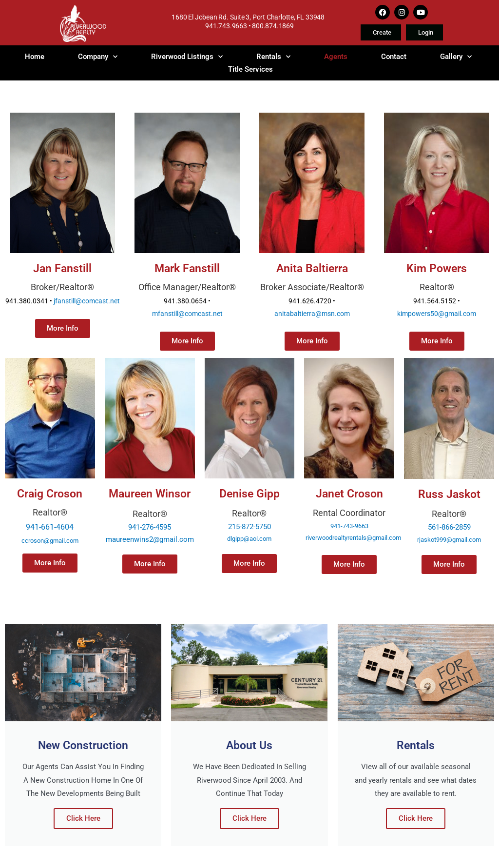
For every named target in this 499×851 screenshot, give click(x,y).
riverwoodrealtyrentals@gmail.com (353, 537)
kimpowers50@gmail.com (436, 313)
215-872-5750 (249, 526)
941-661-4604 (50, 527)
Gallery (456, 56)
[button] (449, 564)
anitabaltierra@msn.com (312, 313)
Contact (393, 56)
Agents (335, 56)
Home (34, 56)
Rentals (273, 56)
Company (97, 56)
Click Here (83, 818)
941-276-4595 (149, 527)
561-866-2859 (449, 527)
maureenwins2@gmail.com (150, 539)
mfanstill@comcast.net (187, 313)
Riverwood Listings (187, 56)
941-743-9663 (349, 526)
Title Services (250, 69)
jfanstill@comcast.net (87, 301)
